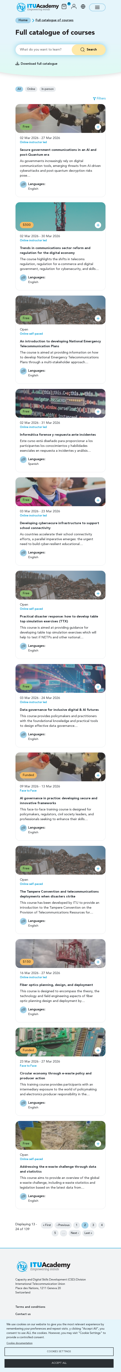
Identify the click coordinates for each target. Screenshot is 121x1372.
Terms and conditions (30, 1307)
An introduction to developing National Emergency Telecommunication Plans (60, 344)
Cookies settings (59, 1351)
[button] (74, 7)
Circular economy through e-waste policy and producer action (56, 1076)
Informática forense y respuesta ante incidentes (58, 434)
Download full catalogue (39, 63)
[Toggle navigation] (97, 7)
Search (92, 49)
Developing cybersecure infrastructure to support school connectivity (59, 526)
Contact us (23, 1314)
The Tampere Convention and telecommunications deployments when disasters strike (59, 894)
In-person (48, 89)
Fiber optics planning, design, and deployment (56, 985)
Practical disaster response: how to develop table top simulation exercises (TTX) (59, 619)
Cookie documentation (20, 1343)
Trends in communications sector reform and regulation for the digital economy (55, 251)
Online (31, 89)
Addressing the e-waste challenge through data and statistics (58, 1169)
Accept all (59, 1363)
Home (23, 20)
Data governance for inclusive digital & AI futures (59, 710)
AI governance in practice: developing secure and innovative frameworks (58, 801)
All (19, 89)
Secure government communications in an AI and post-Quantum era (58, 152)
